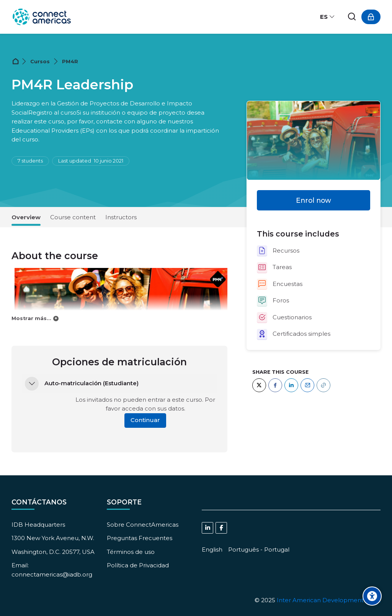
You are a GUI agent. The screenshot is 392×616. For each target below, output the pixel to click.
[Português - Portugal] (258, 549)
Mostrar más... (31, 318)
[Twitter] (259, 385)
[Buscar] (352, 17)
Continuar (145, 420)
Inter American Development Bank (329, 600)
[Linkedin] (207, 528)
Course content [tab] (73, 217)
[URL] (323, 385)
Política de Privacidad (138, 565)
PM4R (70, 61)
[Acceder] (371, 17)
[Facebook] (275, 385)
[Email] (307, 385)
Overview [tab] (26, 217)
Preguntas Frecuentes (139, 538)
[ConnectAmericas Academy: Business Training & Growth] (41, 17)
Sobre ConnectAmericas (142, 524)
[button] (32, 384)
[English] (212, 549)
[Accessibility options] (372, 596)
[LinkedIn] (291, 385)
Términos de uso (131, 551)
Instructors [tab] (121, 217)
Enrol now (313, 200)
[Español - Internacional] (327, 17)
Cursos (40, 61)
